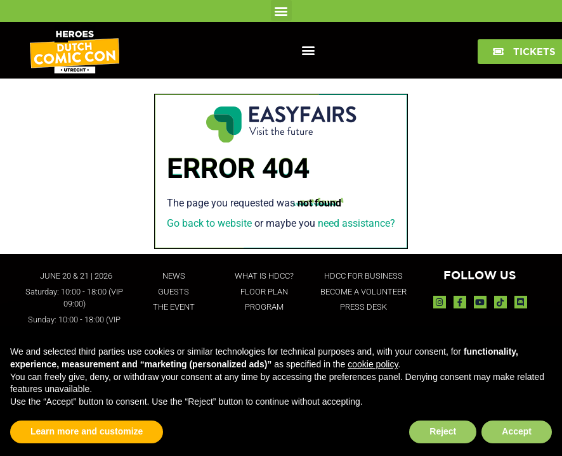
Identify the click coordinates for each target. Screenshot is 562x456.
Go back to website (209, 223)
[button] (281, 10)
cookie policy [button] (373, 364)
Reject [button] (442, 431)
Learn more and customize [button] (86, 431)
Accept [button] (517, 431)
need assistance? (356, 223)
